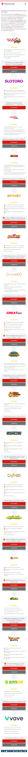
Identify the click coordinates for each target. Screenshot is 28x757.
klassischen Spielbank (15, 21)
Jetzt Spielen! (14, 67)
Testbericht (14, 71)
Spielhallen (17, 14)
